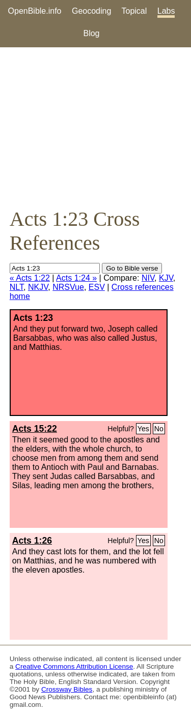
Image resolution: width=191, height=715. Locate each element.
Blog (91, 33)
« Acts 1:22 (30, 278)
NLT (16, 287)
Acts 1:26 (32, 540)
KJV (166, 278)
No (158, 429)
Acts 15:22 (34, 429)
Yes (143, 429)
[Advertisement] (95, 127)
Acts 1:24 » (76, 278)
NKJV (38, 287)
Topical (134, 11)
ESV (97, 287)
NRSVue (68, 287)
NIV (148, 278)
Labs (166, 11)
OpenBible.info (35, 11)
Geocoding (91, 11)
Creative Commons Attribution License (74, 666)
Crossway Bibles (66, 689)
